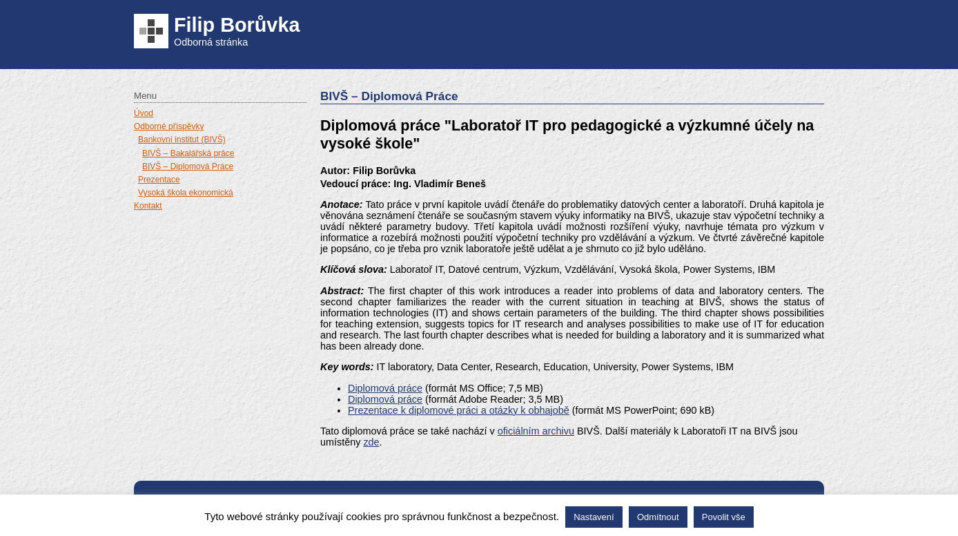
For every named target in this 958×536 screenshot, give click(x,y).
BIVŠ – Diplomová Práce (187, 166)
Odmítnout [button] (658, 517)
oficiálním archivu (536, 431)
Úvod (143, 113)
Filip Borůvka (237, 25)
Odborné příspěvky (169, 126)
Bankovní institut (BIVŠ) (182, 139)
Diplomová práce (385, 388)
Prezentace (159, 179)
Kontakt (148, 206)
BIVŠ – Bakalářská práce (188, 153)
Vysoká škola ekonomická (185, 193)
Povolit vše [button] (723, 517)
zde (371, 442)
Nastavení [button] (594, 517)
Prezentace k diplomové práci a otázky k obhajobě (458, 410)
